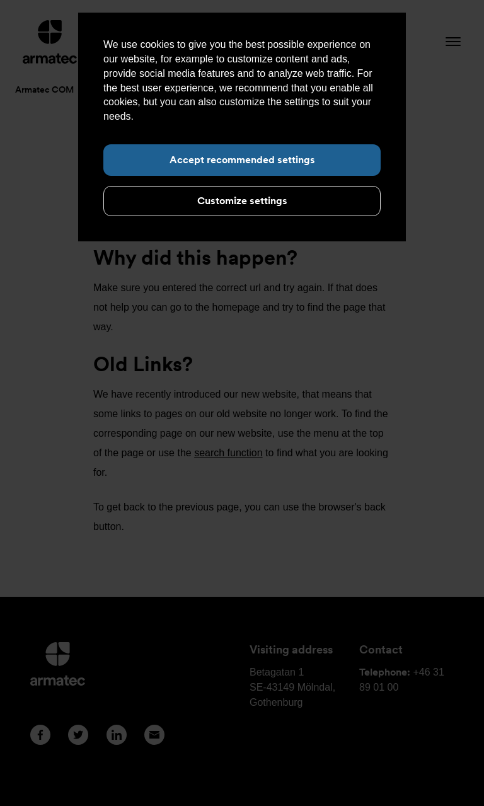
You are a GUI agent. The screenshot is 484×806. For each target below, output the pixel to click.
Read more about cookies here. (207, 116)
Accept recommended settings (242, 160)
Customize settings (242, 201)
